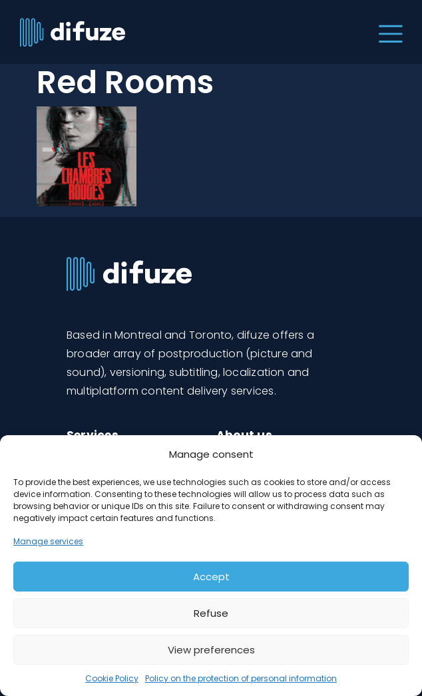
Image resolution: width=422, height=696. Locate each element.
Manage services (48, 541)
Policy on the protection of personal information (241, 678)
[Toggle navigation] (387, 32)
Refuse (211, 613)
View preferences (211, 650)
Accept (211, 577)
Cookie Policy (111, 678)
